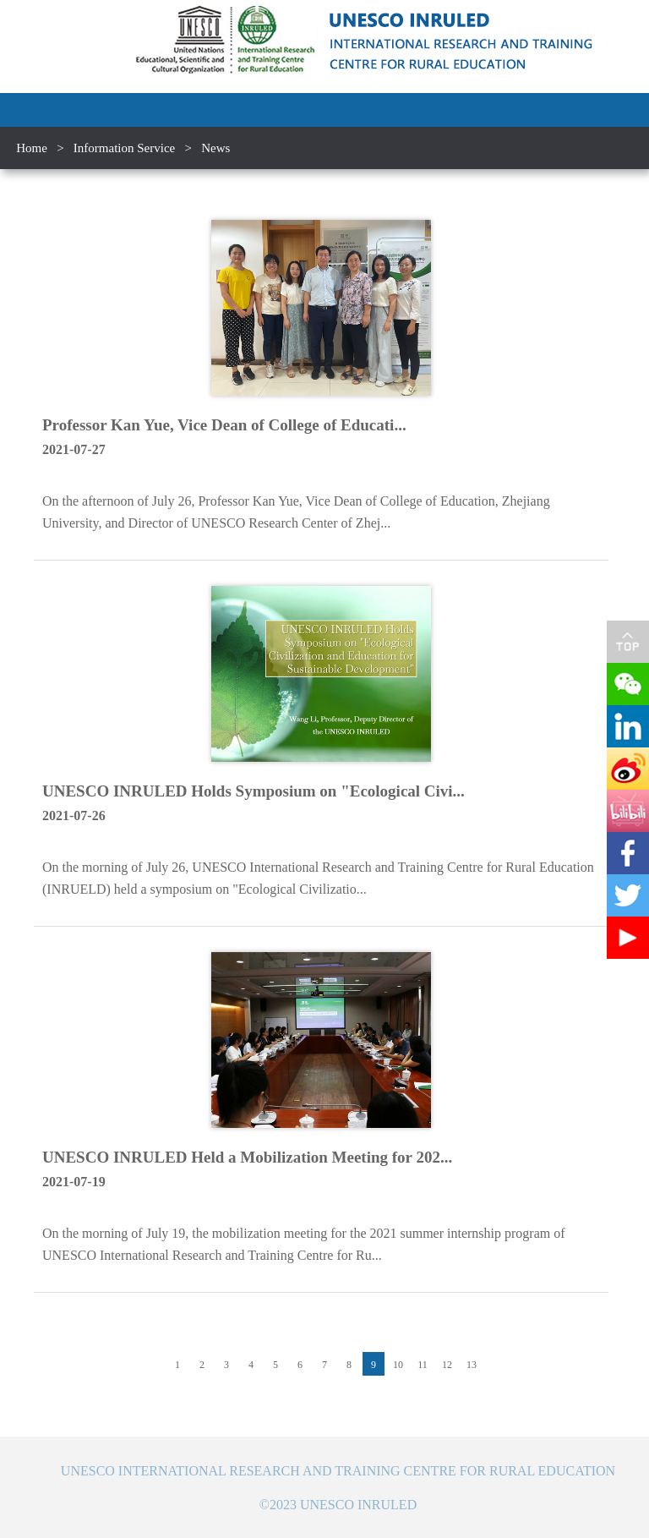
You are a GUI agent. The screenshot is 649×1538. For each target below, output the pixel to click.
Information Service (124, 148)
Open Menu (632, 110)
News (215, 148)
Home (31, 148)
